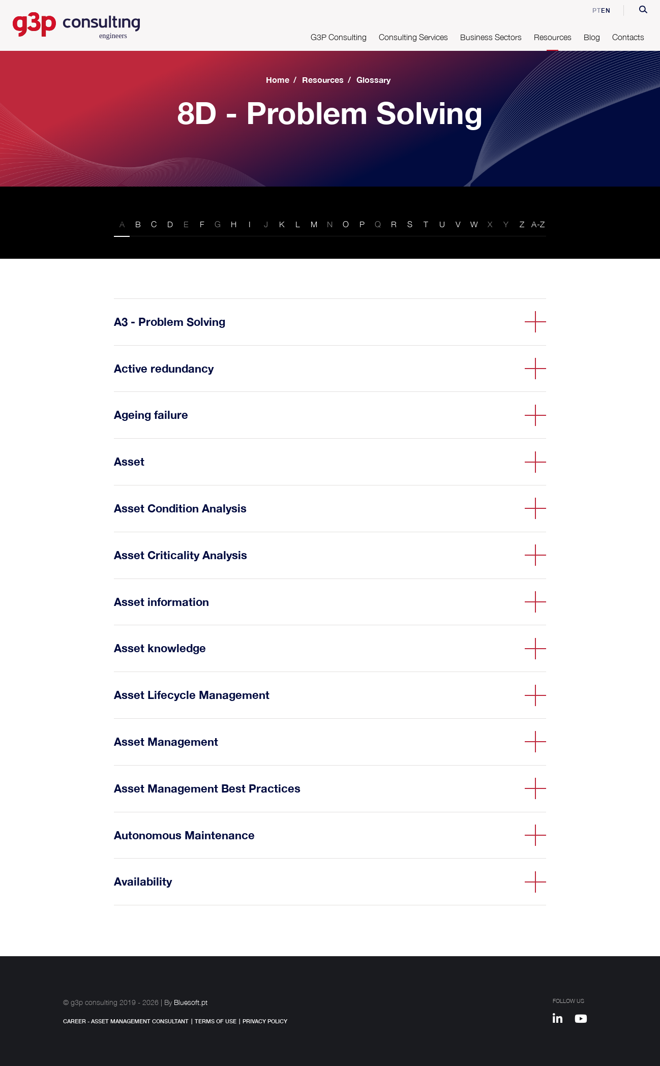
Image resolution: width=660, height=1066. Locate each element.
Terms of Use (215, 1021)
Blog (592, 37)
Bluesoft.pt (190, 1002)
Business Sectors (491, 37)
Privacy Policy (265, 1021)
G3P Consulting (339, 37)
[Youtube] (584, 1020)
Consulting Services (413, 37)
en (606, 10)
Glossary (373, 79)
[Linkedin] (562, 1020)
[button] (643, 10)
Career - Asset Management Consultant (126, 1021)
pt (589, 10)
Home (277, 79)
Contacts (628, 37)
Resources (553, 37)
